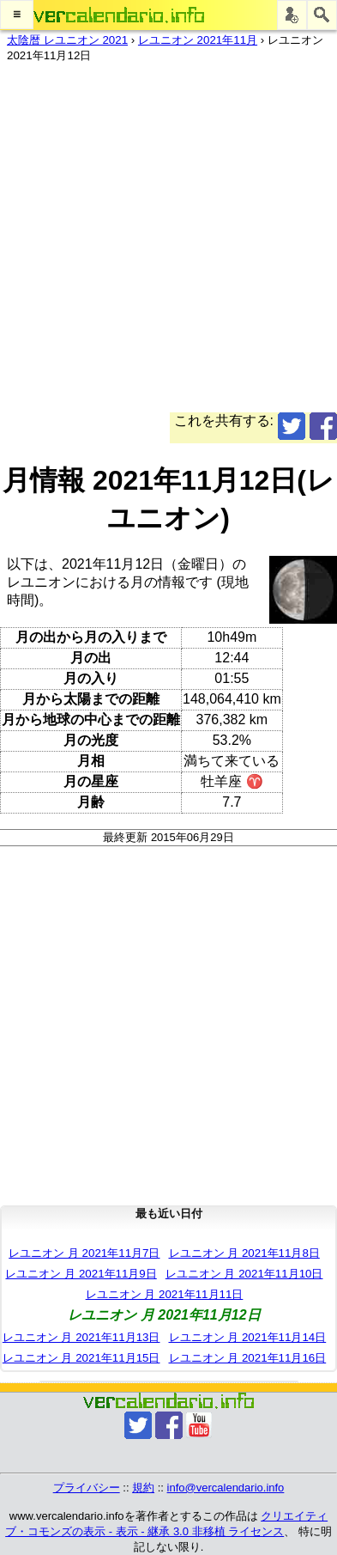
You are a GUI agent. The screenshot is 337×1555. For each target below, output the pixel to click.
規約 (143, 1487)
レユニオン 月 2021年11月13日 (81, 1337)
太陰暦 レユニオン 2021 (67, 40)
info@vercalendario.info (226, 1487)
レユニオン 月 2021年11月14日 (248, 1337)
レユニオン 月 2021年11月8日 (244, 1253)
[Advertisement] (168, 243)
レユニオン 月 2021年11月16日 (248, 1357)
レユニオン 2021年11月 (197, 40)
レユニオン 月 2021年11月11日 (165, 1294)
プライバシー (86, 1487)
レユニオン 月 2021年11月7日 (84, 1253)
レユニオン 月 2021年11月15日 (81, 1357)
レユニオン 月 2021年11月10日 (244, 1273)
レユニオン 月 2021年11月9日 (80, 1273)
